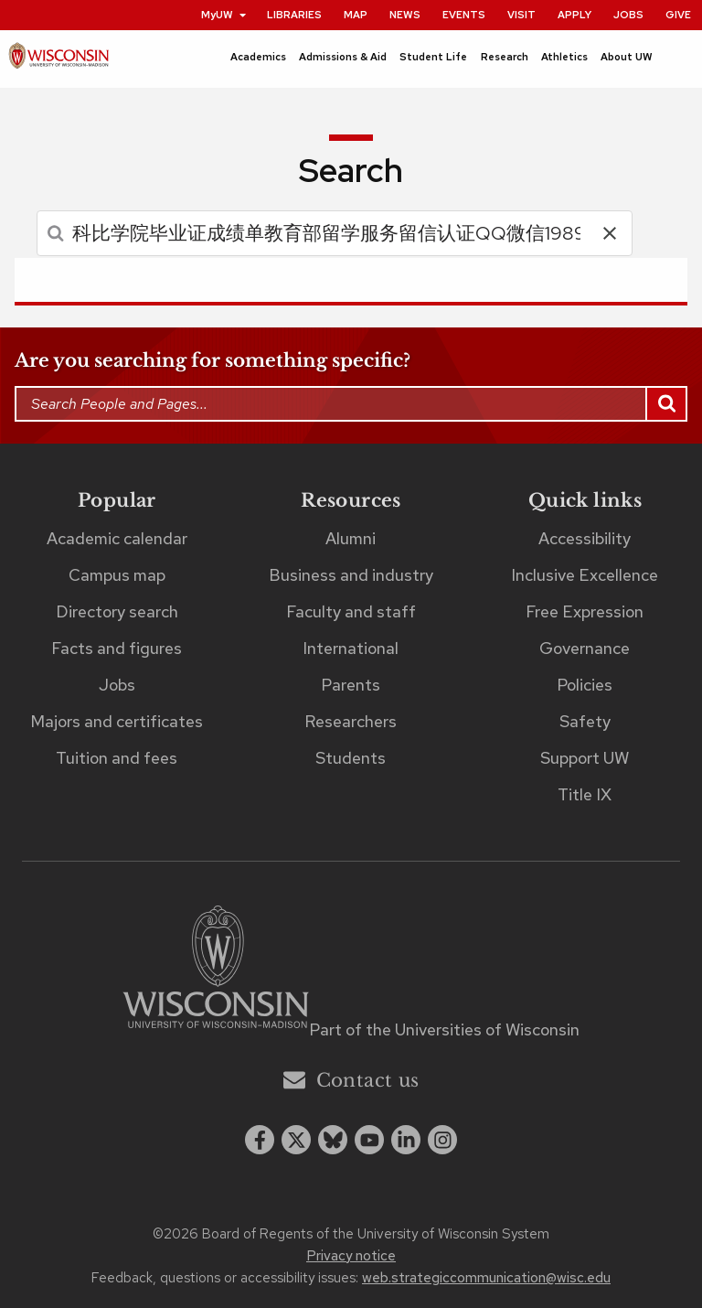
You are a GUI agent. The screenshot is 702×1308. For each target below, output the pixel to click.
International (351, 648)
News (404, 14)
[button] (610, 233)
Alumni (350, 538)
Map (355, 14)
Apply (574, 14)
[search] (312, 233)
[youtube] (369, 1139)
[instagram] (442, 1139)
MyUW (224, 14)
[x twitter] (296, 1139)
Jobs (628, 14)
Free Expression (585, 611)
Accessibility (584, 538)
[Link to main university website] (215, 970)
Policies (584, 684)
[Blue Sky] (332, 1139)
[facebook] (259, 1139)
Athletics (564, 56)
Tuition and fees (116, 757)
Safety (585, 721)
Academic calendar (117, 538)
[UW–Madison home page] (58, 59)
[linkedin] (405, 1139)
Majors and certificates (116, 721)
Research (504, 56)
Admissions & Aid (343, 56)
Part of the (444, 1029)
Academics (258, 56)
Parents (350, 684)
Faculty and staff (351, 611)
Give (678, 14)
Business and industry (351, 574)
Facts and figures (116, 648)
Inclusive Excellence (584, 574)
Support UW (584, 757)
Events (463, 14)
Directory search (117, 611)
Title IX (585, 794)
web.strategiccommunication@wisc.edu (486, 1278)
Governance (584, 648)
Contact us (351, 1079)
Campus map (117, 574)
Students (350, 757)
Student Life (433, 56)
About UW (627, 56)
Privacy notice (351, 1256)
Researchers (350, 721)
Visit (521, 14)
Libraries (294, 14)
